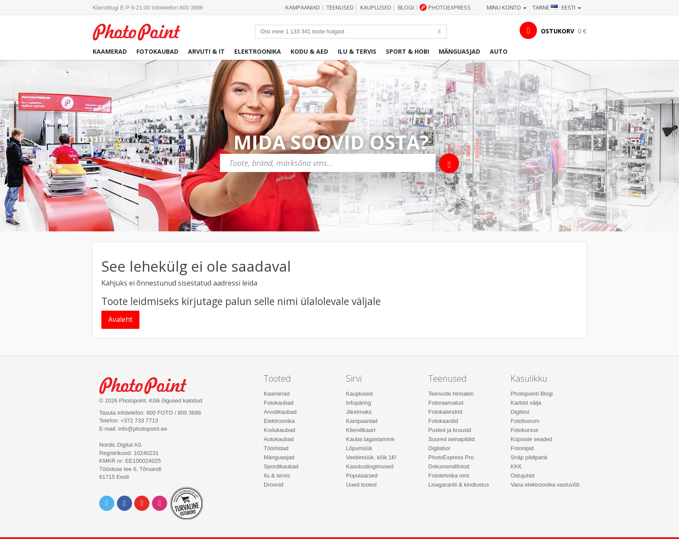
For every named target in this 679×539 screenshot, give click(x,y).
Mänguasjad (459, 51)
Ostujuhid (522, 475)
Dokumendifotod (448, 466)
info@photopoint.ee (142, 428)
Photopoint (142, 31)
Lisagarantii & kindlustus (458, 484)
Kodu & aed (309, 51)
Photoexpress (449, 7)
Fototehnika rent (448, 475)
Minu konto (507, 7)
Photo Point (148, 384)
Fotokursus (524, 430)
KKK (516, 466)
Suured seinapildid (451, 439)
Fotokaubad (157, 51)
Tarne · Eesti (557, 7)
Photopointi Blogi (532, 393)
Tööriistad (276, 448)
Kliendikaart (360, 430)
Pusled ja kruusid (449, 430)
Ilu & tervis (357, 51)
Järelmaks (359, 412)
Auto (499, 51)
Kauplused (375, 7)
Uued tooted (361, 484)
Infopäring (358, 402)
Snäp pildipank (529, 457)
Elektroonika (257, 51)
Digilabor (439, 448)
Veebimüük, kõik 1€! (371, 457)
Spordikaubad (281, 466)
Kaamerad (110, 51)
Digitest (520, 412)
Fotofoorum (525, 421)
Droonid (274, 484)
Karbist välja (526, 402)
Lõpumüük (359, 448)
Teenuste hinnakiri (451, 393)
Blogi (406, 7)
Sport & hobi (407, 51)
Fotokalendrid (445, 412)
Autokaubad (279, 439)
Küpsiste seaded (531, 439)
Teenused (340, 7)
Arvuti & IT (206, 51)
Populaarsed (362, 475)
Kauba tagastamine (370, 439)
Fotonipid (522, 448)
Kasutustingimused (370, 466)
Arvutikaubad (280, 412)
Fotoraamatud (445, 402)
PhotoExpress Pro (451, 457)
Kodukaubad (279, 430)
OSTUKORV (557, 31)
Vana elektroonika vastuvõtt (545, 484)
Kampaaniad (302, 7)
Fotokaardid (443, 421)
